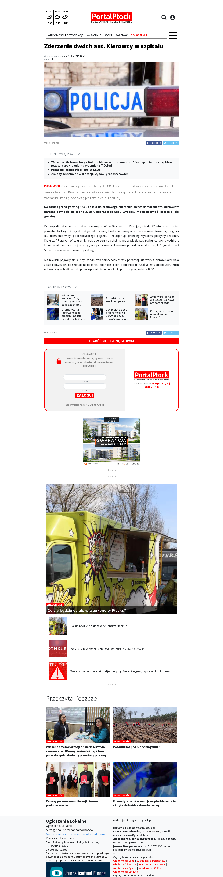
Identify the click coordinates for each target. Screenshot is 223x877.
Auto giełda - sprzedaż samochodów (69, 830)
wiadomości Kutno (124, 864)
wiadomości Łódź (123, 860)
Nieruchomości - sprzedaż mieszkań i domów (75, 834)
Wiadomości (52, 186)
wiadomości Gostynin (152, 864)
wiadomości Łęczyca (125, 871)
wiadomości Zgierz (124, 868)
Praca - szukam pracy (60, 838)
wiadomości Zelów (150, 868)
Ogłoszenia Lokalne (59, 826)
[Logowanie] (172, 17)
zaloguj (85, 395)
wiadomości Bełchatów (151, 860)
